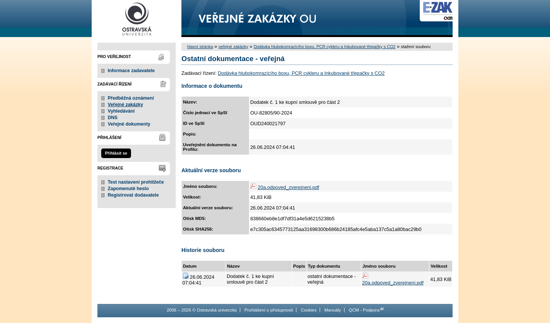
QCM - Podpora (364, 310)
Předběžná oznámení (131, 98)
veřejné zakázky (233, 46)
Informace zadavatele (131, 70)
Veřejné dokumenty (129, 124)
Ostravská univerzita (136, 18)
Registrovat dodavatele (133, 195)
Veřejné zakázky (125, 104)
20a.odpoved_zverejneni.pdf (288, 187)
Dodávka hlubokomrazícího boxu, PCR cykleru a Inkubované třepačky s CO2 (324, 46)
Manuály (332, 310)
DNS (113, 117)
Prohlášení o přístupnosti (268, 310)
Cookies (309, 310)
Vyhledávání (121, 111)
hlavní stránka (200, 46)
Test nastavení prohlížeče (136, 182)
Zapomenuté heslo (128, 188)
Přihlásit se (116, 153)
